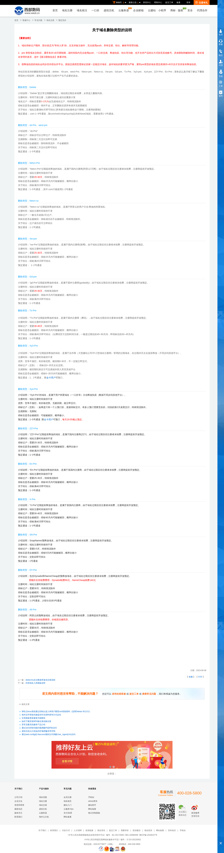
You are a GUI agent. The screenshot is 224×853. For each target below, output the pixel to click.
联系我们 (18, 817)
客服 (221, 44)
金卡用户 (51, 377)
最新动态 (18, 809)
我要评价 (125, 830)
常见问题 (38, 20)
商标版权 (177, 10)
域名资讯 (101, 830)
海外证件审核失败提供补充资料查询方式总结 (41, 715)
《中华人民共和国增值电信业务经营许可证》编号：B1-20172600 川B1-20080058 (102, 835)
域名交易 (50, 20)
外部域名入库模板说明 (35, 683)
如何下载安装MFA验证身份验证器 (36, 721)
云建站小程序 (157, 10)
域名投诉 (148, 830)
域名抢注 (82, 10)
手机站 (91, 797)
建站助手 (92, 805)
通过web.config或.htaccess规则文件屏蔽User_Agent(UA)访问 (48, 734)
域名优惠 (43, 797)
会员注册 (67, 797)
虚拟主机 (109, 10)
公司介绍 (18, 797)
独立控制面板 (94, 813)
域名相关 (67, 801)
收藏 (191, 677)
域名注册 (67, 10)
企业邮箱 (138, 10)
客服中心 (26, 20)
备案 (178, 2)
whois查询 (92, 801)
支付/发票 (68, 813)
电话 (221, 55)
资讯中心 (147, 2)
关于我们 (42, 830)
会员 (221, 34)
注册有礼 (201, 2)
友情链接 (89, 830)
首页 (55, 10)
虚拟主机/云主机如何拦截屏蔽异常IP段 (39, 731)
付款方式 (66, 830)
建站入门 (67, 805)
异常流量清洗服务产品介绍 (33, 724)
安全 (190, 10)
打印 (200, 677)
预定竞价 (62, 20)
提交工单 (169, 2)
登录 (188, 2)
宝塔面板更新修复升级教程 (33, 718)
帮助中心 (158, 2)
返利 (221, 96)
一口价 (95, 10)
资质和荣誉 (19, 805)
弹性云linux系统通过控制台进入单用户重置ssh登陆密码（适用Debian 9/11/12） (56, 711)
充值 (221, 76)
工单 (221, 86)
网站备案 (67, 817)
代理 (221, 65)
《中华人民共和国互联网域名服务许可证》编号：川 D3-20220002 (112, 839)
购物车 (119, 2)
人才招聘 (78, 830)
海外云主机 (44, 817)
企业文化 (18, 801)
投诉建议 (137, 830)
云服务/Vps (68, 809)
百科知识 (172, 830)
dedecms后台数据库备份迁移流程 (40, 680)
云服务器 (124, 9)
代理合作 (202, 10)
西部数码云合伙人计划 (112, 755)
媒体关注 (18, 813)
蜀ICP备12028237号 (148, 835)
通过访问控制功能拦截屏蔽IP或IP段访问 (39, 728)
